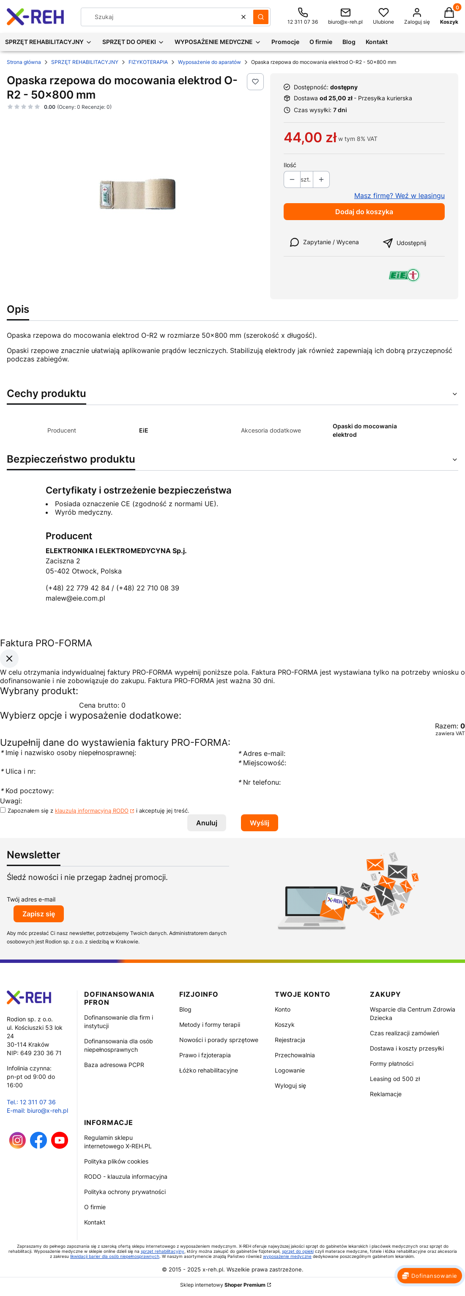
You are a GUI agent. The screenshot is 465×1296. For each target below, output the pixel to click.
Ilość (290, 164)
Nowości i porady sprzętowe (218, 1039)
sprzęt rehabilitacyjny (162, 1251)
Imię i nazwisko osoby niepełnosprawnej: (68, 752)
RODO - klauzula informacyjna (125, 1176)
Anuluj (206, 823)
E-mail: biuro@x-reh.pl (37, 1110)
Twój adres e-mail (31, 899)
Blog (185, 1009)
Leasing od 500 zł (395, 1078)
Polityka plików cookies (116, 1161)
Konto (282, 1009)
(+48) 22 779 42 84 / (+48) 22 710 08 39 (112, 588)
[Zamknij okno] (9, 658)
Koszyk (285, 1024)
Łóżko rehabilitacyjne (208, 1070)
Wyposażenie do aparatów (209, 62)
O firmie (95, 1207)
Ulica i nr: (18, 771)
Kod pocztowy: (27, 790)
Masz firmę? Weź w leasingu (399, 195)
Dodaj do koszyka (364, 211)
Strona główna (24, 62)
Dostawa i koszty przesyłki (407, 1048)
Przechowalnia (295, 1055)
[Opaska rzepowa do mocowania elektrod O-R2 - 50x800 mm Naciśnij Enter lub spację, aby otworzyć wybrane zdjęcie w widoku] (135, 189)
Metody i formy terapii (209, 1024)
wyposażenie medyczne (287, 1256)
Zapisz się (38, 914)
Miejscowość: (262, 762)
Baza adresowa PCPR (114, 1064)
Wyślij (259, 823)
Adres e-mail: (261, 753)
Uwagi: (11, 801)
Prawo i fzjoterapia (205, 1055)
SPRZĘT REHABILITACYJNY (84, 62)
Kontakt (94, 1222)
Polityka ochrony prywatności (125, 1191)
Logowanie (290, 1070)
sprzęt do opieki (298, 1251)
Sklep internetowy (222, 1285)
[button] (260, 17)
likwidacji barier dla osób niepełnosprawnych (114, 1256)
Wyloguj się (290, 1085)
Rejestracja (290, 1039)
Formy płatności (391, 1063)
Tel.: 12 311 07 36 (31, 1102)
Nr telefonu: (260, 782)
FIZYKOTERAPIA (148, 62)
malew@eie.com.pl (75, 598)
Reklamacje (386, 1093)
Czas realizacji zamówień (404, 1033)
